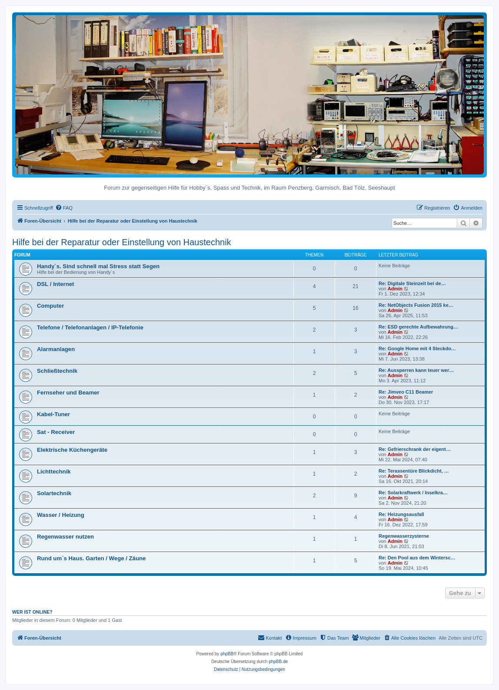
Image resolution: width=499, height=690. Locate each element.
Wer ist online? (32, 611)
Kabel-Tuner (53, 414)
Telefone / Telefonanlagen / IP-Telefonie (90, 327)
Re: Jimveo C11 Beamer (406, 391)
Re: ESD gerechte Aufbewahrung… (418, 326)
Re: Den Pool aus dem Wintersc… (417, 557)
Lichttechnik (54, 471)
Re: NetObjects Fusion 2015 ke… (416, 305)
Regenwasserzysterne (404, 536)
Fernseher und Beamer (68, 392)
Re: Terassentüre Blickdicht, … (414, 470)
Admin (395, 288)
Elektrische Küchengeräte (72, 450)
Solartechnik (54, 493)
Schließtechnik (57, 371)
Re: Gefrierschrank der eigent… (415, 449)
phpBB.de (278, 661)
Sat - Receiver (56, 432)
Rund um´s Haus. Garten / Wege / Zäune (91, 558)
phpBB (226, 653)
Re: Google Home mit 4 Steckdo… (417, 348)
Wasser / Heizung (60, 515)
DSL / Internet (55, 284)
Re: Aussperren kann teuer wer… (416, 370)
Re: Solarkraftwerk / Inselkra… (413, 492)
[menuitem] (64, 208)
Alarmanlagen (56, 349)
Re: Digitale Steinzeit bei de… (412, 283)
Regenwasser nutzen (65, 536)
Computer (50, 305)
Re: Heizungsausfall (401, 514)
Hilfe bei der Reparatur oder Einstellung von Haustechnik (121, 242)
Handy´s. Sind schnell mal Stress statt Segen (98, 266)
